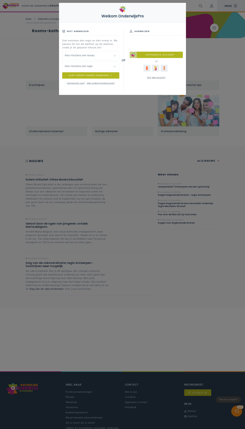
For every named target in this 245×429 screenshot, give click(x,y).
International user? (76, 83)
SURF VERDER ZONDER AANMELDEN (91, 75)
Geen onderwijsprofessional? (101, 83)
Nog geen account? (156, 77)
